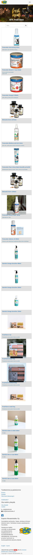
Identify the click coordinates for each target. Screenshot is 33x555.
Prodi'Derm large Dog (8, 358)
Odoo (15, 549)
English (3, 545)
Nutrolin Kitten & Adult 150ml (10, 430)
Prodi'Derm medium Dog (9, 382)
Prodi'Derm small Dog (8, 406)
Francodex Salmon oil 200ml (10, 239)
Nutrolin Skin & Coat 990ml (10, 454)
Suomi (8, 545)
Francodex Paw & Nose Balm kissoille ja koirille (16, 167)
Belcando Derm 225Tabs (9, 119)
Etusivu (3, 492)
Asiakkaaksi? (5, 499)
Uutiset (3, 507)
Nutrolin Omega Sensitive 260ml (11, 287)
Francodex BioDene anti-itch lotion (12, 143)
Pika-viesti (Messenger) (7, 496)
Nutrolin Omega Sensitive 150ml (11, 311)
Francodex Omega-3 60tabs (10, 95)
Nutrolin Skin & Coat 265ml (10, 478)
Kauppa (3, 494)
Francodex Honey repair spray (11, 215)
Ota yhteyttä (4, 505)
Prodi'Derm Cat (6, 335)
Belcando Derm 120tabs (9, 191)
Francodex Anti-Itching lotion (10, 47)
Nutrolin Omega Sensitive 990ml (11, 263)
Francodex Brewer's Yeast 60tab (11, 70)
